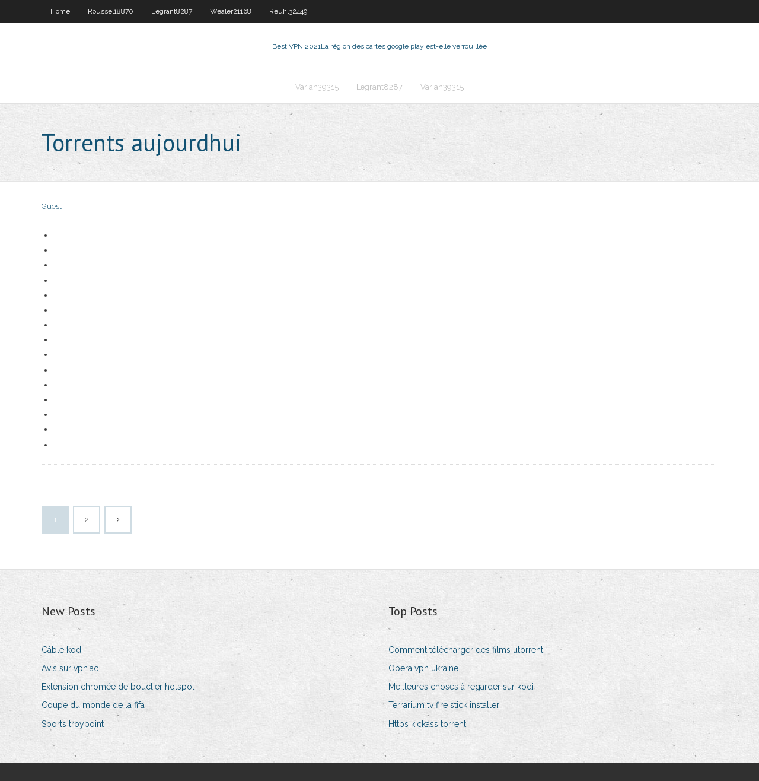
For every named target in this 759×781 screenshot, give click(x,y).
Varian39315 (317, 86)
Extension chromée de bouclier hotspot (118, 686)
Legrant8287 (171, 11)
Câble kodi (62, 650)
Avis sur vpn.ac (70, 668)
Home (60, 11)
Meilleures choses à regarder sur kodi (461, 686)
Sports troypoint (73, 724)
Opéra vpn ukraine (423, 668)
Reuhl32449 (288, 11)
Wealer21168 (230, 11)
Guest (52, 206)
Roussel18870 (110, 11)
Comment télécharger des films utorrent (465, 650)
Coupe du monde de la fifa (93, 705)
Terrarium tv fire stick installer (443, 705)
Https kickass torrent (427, 724)
